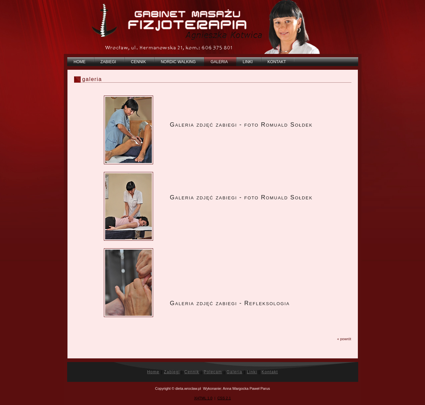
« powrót (344, 339)
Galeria (234, 372)
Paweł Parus (260, 388)
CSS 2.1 (224, 398)
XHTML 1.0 (203, 398)
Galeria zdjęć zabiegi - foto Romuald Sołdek (241, 124)
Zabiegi (172, 372)
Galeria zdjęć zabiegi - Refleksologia (230, 303)
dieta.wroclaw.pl (188, 388)
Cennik (191, 372)
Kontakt (270, 372)
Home (153, 372)
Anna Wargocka (236, 388)
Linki (252, 372)
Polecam (213, 372)
